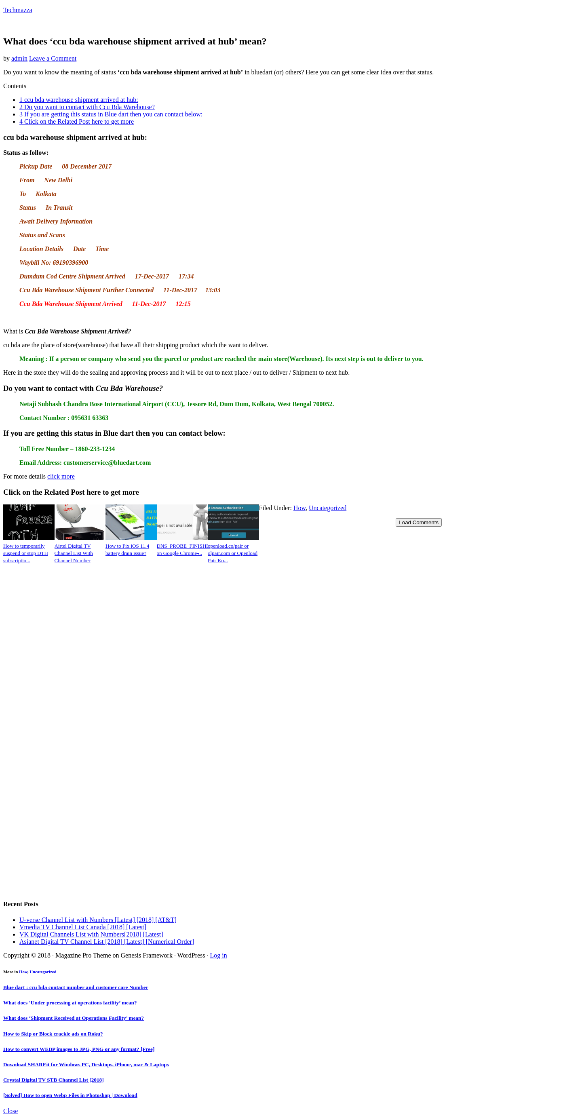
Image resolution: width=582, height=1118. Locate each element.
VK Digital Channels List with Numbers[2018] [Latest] (91, 934)
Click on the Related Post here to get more (76, 121)
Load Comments (419, 522)
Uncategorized (327, 507)
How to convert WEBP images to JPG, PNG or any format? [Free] (78, 1049)
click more (61, 476)
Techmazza (17, 9)
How (299, 507)
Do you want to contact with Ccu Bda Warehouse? (87, 106)
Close (10, 1110)
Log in (218, 955)
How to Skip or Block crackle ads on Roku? (53, 1034)
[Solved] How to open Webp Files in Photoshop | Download (70, 1095)
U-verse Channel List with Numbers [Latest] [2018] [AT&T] (98, 919)
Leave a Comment (52, 58)
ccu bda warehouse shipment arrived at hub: (78, 99)
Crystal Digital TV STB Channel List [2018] (53, 1080)
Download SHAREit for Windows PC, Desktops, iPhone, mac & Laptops (86, 1064)
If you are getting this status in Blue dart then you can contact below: (110, 114)
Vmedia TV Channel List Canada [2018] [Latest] (82, 927)
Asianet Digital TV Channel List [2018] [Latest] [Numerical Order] (106, 941)
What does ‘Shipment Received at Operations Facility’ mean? (73, 1018)
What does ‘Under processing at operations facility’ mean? (70, 1003)
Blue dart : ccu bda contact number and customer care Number (75, 987)
